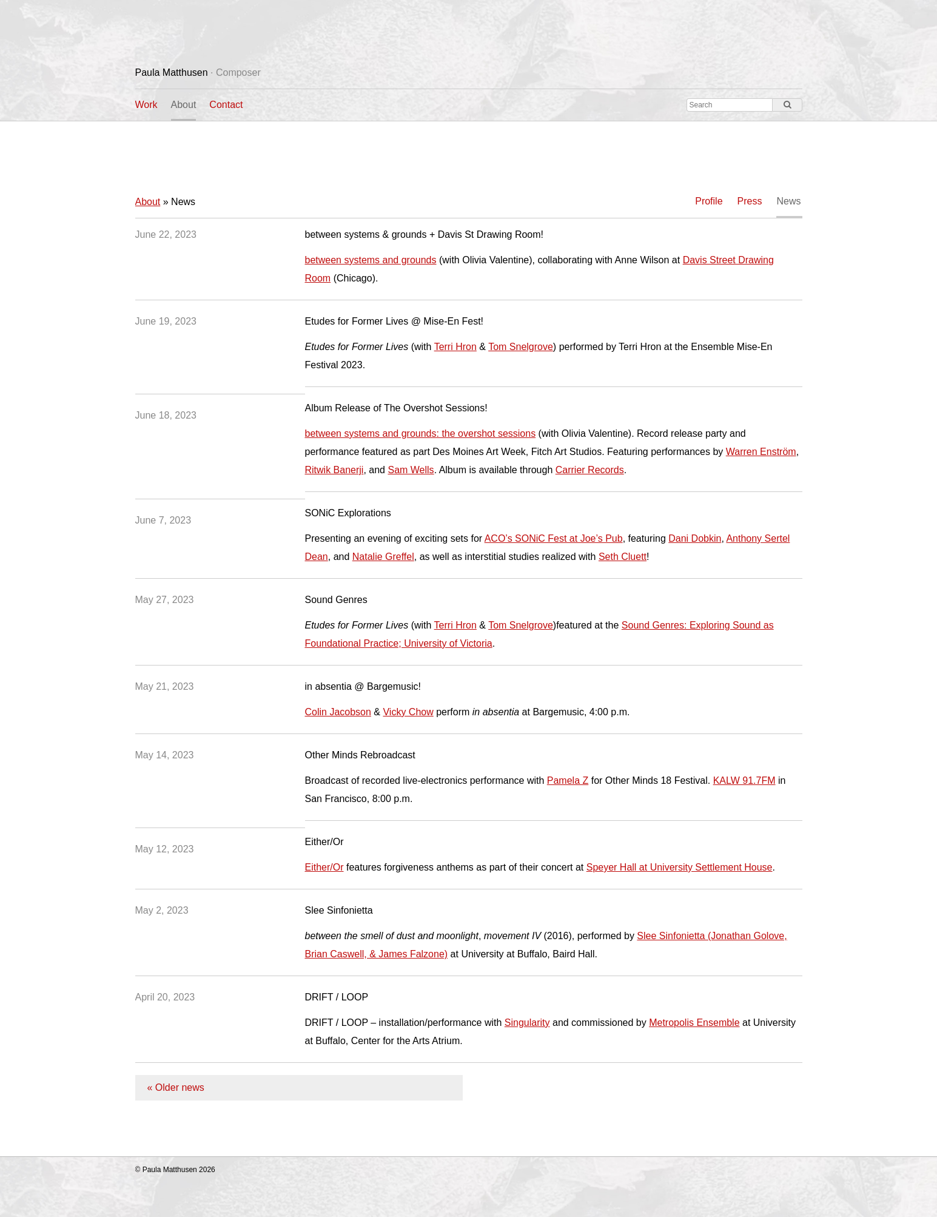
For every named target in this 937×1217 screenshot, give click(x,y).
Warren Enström (761, 452)
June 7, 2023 (163, 520)
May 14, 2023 (164, 755)
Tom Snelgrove (520, 347)
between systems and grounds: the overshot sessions (420, 433)
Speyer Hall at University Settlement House (679, 867)
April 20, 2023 (165, 997)
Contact (226, 104)
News (788, 201)
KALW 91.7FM (744, 780)
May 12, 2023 (164, 849)
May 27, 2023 (164, 600)
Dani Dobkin (694, 538)
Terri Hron (455, 347)
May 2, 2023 (162, 910)
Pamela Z (567, 780)
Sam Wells (411, 470)
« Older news (175, 1087)
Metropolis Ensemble (694, 1022)
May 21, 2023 (164, 686)
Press (749, 201)
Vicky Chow (408, 712)
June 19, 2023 (165, 321)
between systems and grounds (371, 260)
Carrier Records (590, 470)
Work (146, 104)
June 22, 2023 (165, 234)
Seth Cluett (622, 556)
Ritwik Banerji (334, 470)
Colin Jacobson (338, 712)
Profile (708, 201)
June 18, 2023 (165, 415)
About (183, 104)
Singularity (527, 1022)
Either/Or (324, 867)
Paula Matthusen (198, 72)
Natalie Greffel (383, 556)
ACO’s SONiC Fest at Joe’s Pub (554, 538)
